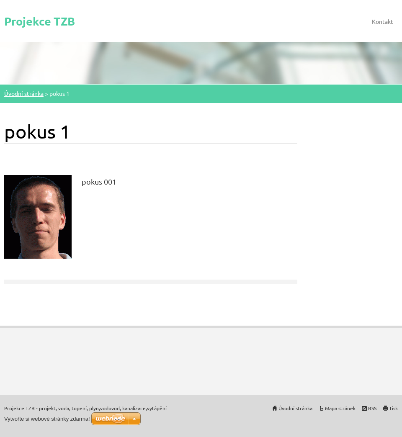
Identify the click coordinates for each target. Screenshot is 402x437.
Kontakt (382, 21)
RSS (372, 408)
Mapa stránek (340, 408)
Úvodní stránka (24, 93)
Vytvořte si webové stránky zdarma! (47, 419)
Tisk (393, 408)
